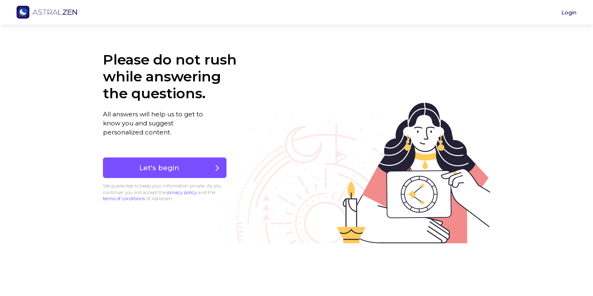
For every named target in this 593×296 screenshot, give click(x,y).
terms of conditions (124, 198)
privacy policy (182, 192)
